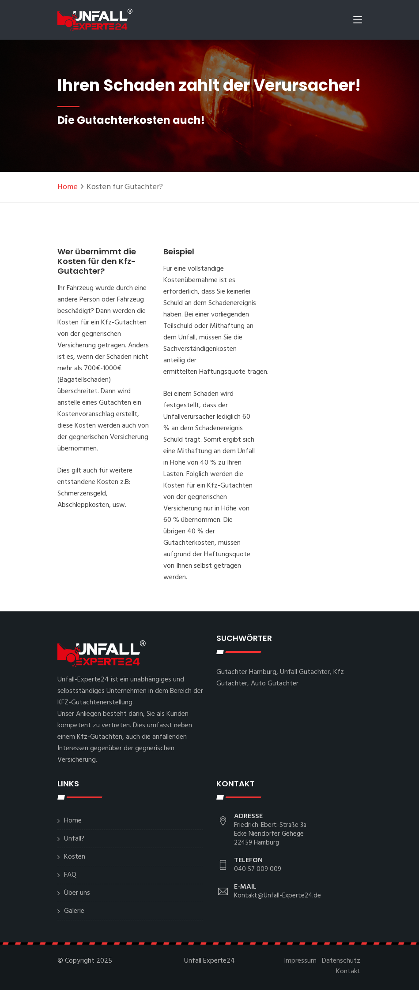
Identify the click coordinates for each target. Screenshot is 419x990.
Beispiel (178, 251)
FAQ (70, 875)
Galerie (74, 911)
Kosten (74, 857)
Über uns (77, 893)
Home (67, 187)
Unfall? (74, 839)
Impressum (300, 961)
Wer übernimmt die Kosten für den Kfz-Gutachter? (96, 261)
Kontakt (348, 971)
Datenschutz (341, 961)
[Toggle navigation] (357, 21)
